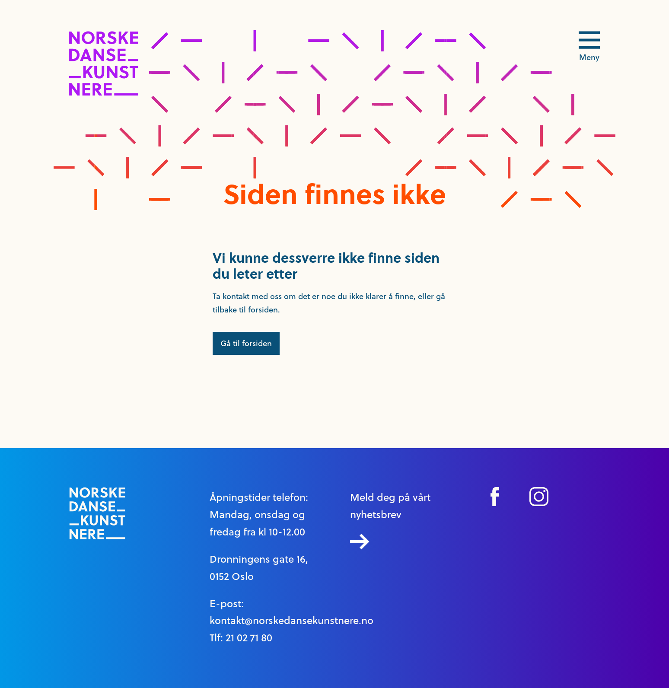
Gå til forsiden (246, 343)
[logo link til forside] (103, 93)
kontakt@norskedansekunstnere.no (291, 620)
